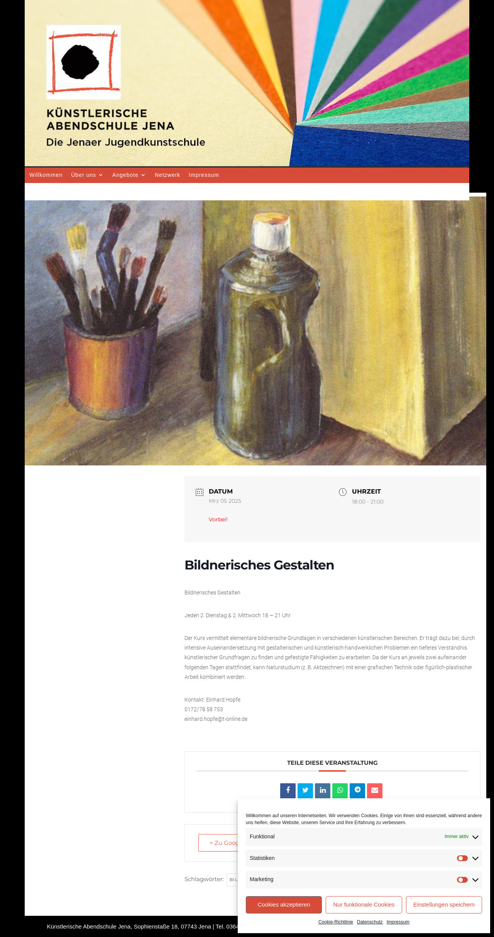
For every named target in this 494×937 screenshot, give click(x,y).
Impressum (398, 922)
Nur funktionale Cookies (363, 904)
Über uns (83, 175)
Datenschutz (370, 922)
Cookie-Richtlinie (335, 922)
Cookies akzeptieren (284, 904)
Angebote (125, 175)
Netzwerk (167, 175)
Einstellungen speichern (444, 904)
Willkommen (46, 175)
